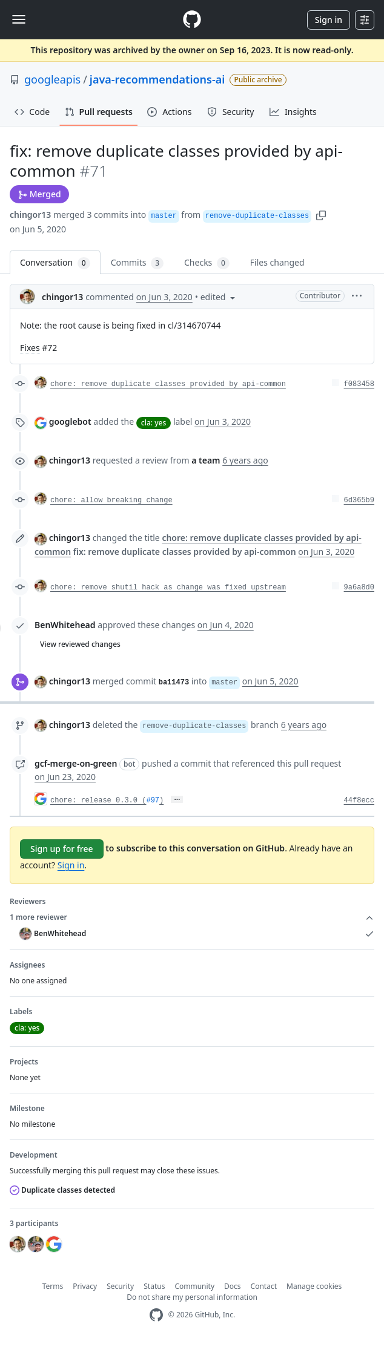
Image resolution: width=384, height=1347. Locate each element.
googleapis (52, 79)
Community (194, 1286)
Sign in (328, 19)
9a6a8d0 (359, 587)
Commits (137, 263)
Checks (207, 263)
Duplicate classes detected (62, 1190)
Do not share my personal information (192, 1297)
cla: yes (153, 423)
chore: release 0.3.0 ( (98, 800)
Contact (264, 1286)
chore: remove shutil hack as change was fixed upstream (168, 587)
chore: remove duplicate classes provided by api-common (168, 384)
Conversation (55, 263)
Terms (53, 1286)
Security (120, 1286)
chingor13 (30, 214)
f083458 (359, 384)
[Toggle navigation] (19, 19)
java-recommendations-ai (157, 79)
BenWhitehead (65, 625)
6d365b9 (359, 500)
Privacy (85, 1286)
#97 (152, 800)
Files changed (277, 262)
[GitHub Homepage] (156, 1315)
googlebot (70, 421)
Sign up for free (61, 848)
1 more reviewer (192, 917)
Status (154, 1286)
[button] (321, 214)
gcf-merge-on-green (76, 763)
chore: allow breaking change (111, 500)
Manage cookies (314, 1286)
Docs (232, 1286)
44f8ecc (359, 800)
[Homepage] (192, 20)
